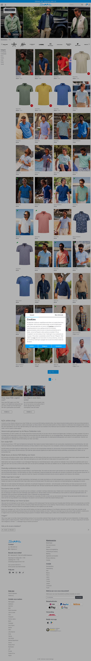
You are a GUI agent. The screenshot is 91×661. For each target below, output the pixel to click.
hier (34, 338)
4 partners (51, 326)
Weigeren (44, 346)
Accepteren (59, 346)
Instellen (31, 346)
